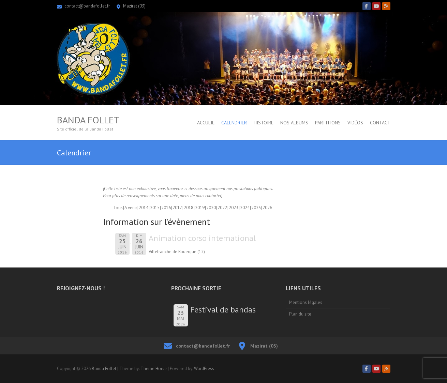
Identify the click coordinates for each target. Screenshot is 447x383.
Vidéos (355, 123)
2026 (267, 208)
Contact (380, 123)
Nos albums (294, 123)
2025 (256, 208)
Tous (118, 208)
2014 (143, 208)
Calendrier (234, 123)
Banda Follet (88, 120)
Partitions (328, 123)
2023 (233, 208)
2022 (222, 208)
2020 (211, 208)
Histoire (263, 123)
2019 (200, 208)
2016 (166, 208)
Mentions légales (305, 302)
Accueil (205, 123)
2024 (245, 208)
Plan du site (300, 314)
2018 (188, 208)
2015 (155, 208)
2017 (177, 208)
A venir (130, 208)
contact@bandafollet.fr (87, 6)
